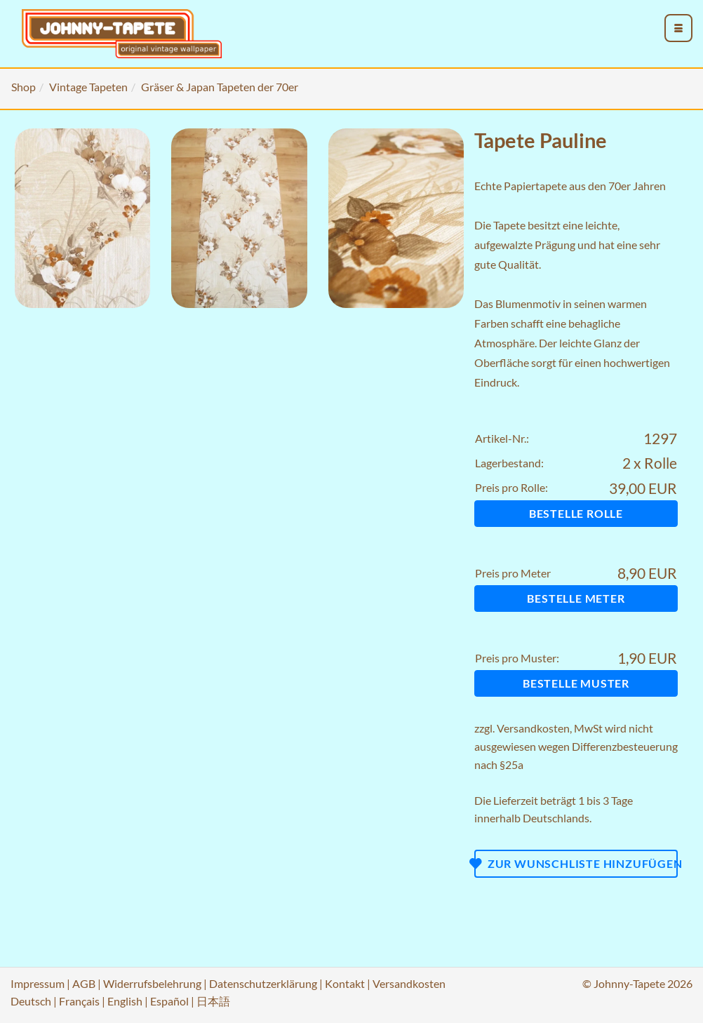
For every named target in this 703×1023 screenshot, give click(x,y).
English (124, 1001)
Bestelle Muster (576, 683)
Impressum (38, 983)
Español (169, 1001)
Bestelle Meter (575, 598)
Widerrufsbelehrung (152, 983)
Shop (23, 86)
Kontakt (345, 983)
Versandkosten (533, 728)
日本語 (213, 1001)
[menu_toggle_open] (678, 28)
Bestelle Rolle (576, 513)
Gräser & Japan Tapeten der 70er (219, 86)
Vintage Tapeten (88, 86)
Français (79, 1001)
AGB (83, 983)
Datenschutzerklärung (263, 983)
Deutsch (31, 1001)
